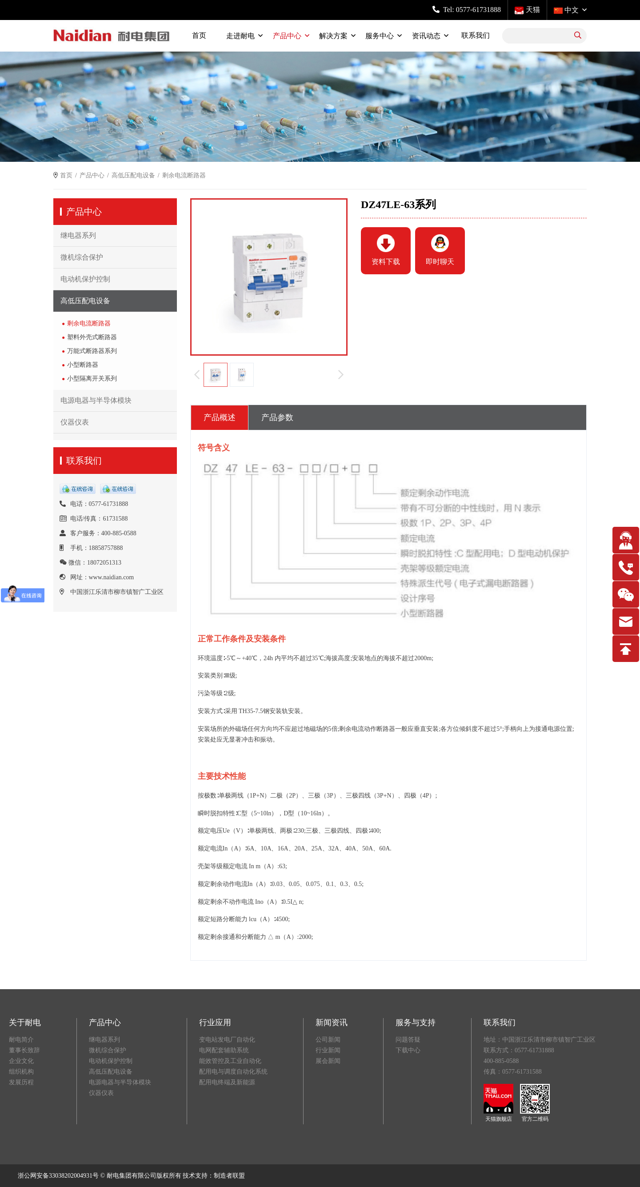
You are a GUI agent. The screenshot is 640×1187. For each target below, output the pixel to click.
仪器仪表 (74, 422)
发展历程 (21, 1082)
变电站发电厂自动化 (227, 1039)
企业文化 (21, 1061)
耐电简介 (21, 1039)
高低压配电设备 (133, 175)
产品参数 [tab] (277, 417)
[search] (578, 36)
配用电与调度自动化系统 (233, 1071)
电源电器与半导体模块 (96, 400)
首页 (199, 35)
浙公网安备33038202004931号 (58, 1175)
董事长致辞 (24, 1050)
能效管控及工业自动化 (230, 1061)
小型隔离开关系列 (92, 378)
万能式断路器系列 (92, 351)
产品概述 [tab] (220, 417)
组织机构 (21, 1071)
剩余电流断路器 (89, 323)
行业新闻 (328, 1050)
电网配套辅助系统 (224, 1050)
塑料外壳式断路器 (92, 337)
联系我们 (475, 35)
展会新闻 (328, 1061)
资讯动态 (426, 36)
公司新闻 (328, 1039)
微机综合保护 (81, 257)
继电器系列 (78, 235)
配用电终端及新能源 (227, 1082)
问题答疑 (408, 1039)
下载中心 (408, 1050)
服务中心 (379, 36)
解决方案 (333, 36)
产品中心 (287, 36)
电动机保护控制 (85, 279)
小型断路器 (82, 364)
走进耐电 (240, 36)
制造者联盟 (229, 1175)
